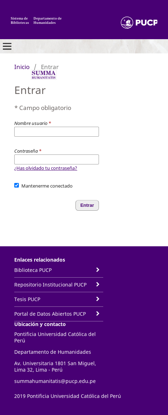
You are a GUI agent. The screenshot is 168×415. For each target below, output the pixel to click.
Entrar (87, 205)
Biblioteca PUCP (33, 270)
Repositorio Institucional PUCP (50, 284)
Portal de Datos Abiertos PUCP (50, 313)
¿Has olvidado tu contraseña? (45, 168)
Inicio (22, 67)
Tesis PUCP (27, 299)
